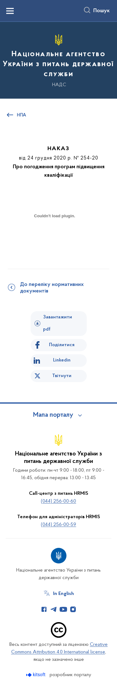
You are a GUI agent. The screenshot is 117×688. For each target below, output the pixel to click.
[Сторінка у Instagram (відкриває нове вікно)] (73, 609)
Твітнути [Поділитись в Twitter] (61, 375)
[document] (54, 238)
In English (63, 593)
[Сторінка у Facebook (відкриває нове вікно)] (44, 609)
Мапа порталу (53, 415)
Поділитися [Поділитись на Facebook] (62, 344)
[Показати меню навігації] (9, 10)
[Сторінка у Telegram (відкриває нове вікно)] (53, 609)
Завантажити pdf (57, 323)
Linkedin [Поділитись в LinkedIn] (62, 360)
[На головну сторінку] (58, 59)
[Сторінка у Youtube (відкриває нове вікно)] (63, 609)
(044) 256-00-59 (58, 524)
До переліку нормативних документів (52, 288)
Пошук (101, 11)
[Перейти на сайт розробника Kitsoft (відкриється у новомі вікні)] (36, 674)
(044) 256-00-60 (58, 501)
